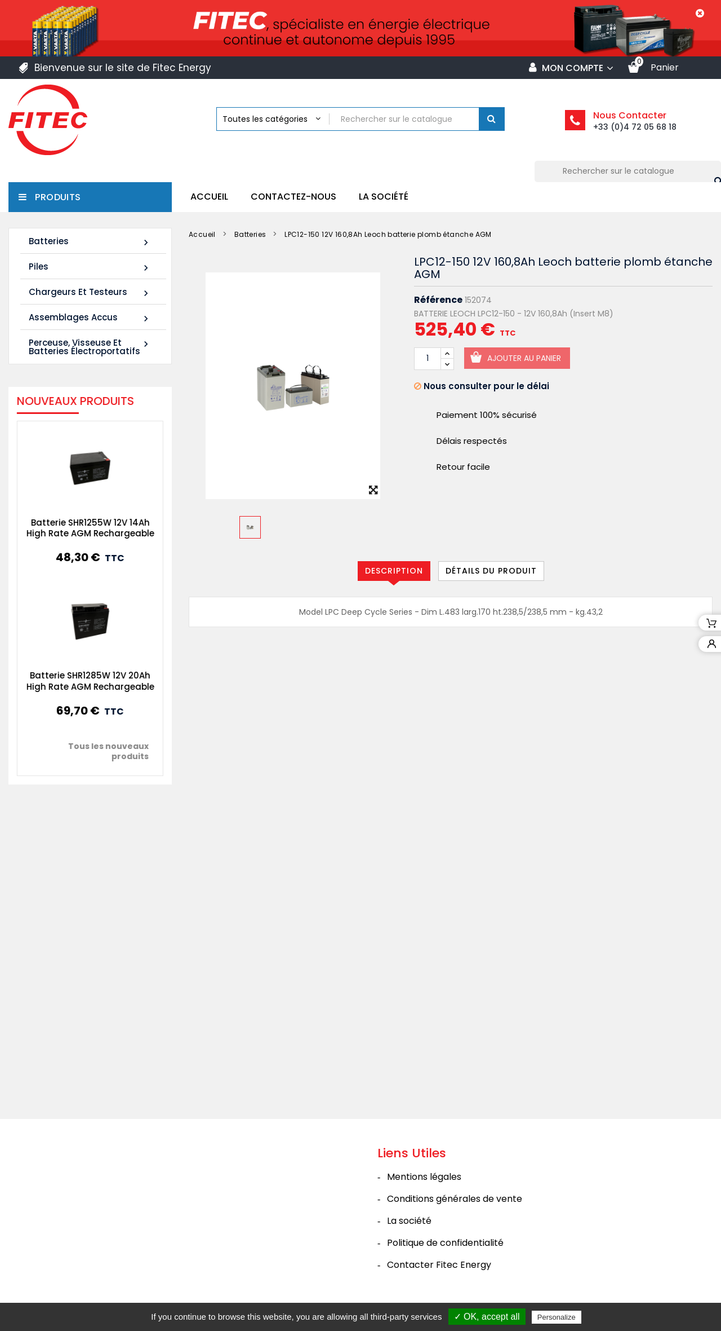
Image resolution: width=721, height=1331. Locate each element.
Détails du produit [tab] (491, 570)
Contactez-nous (293, 196)
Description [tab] (394, 570)
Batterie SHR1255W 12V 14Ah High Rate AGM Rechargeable (76, 528)
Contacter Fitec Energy (439, 1264)
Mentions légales (424, 1176)
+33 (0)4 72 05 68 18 (635, 127)
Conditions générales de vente (454, 1198)
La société (383, 196)
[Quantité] (427, 358)
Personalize (556, 1317)
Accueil (209, 196)
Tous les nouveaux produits (95, 751)
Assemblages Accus (90, 317)
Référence (438, 300)
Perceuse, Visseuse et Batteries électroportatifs (90, 347)
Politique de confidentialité (445, 1242)
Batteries (90, 241)
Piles (90, 267)
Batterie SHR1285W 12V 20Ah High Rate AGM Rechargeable (76, 681)
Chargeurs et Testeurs (90, 292)
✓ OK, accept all (487, 1316)
